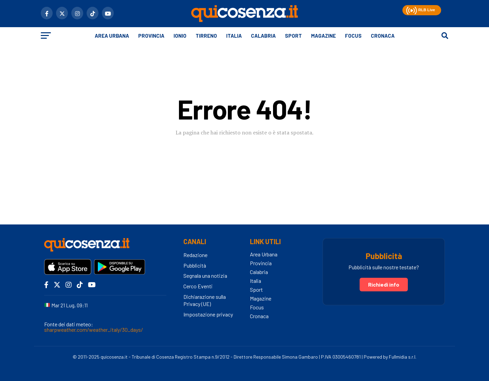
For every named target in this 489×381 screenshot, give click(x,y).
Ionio (180, 36)
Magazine (323, 36)
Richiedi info (383, 284)
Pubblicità (194, 265)
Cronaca (383, 36)
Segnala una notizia (205, 275)
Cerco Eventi (198, 286)
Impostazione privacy (208, 314)
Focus (353, 36)
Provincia (151, 36)
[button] (410, 9)
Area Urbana (112, 36)
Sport (293, 36)
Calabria (263, 36)
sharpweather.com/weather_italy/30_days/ (93, 329)
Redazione (195, 255)
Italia (234, 36)
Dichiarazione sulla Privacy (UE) (204, 300)
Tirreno (206, 36)
